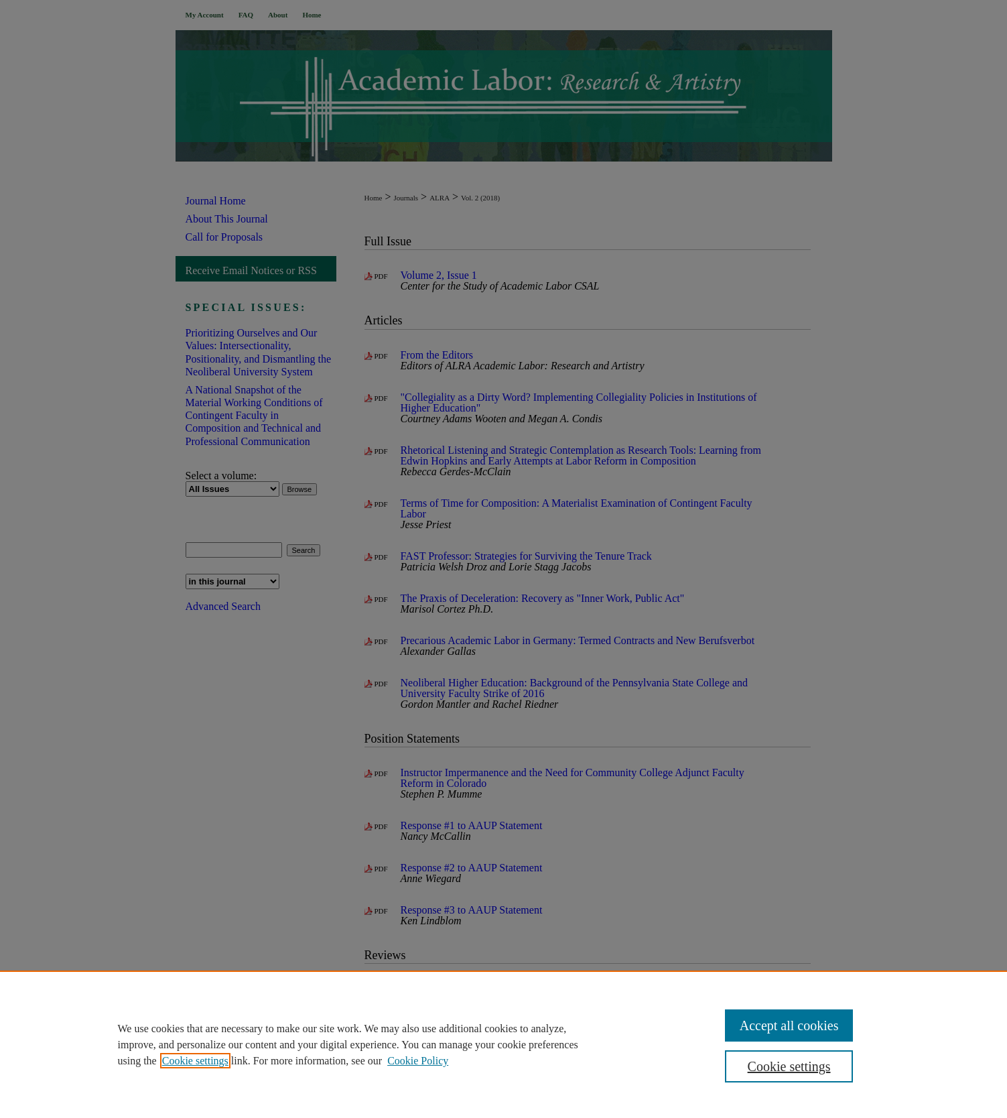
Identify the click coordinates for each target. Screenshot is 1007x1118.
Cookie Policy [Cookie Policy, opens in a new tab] (417, 1060)
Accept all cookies (789, 1025)
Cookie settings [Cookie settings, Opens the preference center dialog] (789, 1066)
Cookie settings (195, 1060)
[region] (503, 1044)
